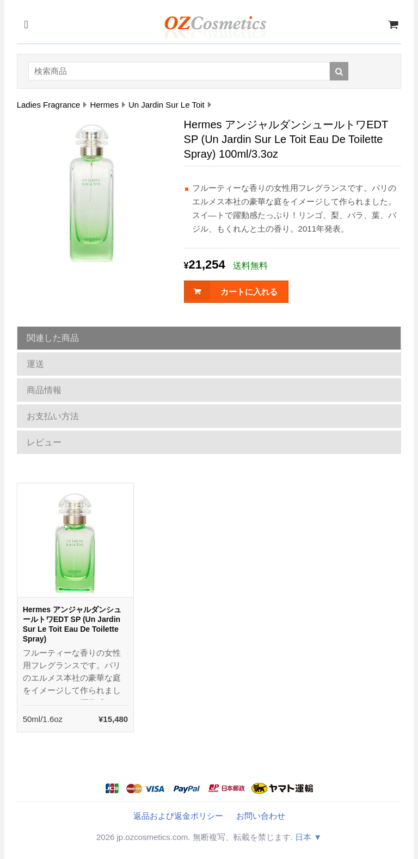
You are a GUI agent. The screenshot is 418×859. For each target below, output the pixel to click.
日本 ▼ (308, 837)
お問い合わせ (260, 815)
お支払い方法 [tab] (53, 416)
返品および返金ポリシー (178, 815)
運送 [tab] (35, 364)
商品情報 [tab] (44, 390)
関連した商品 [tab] (53, 338)
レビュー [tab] (44, 442)
